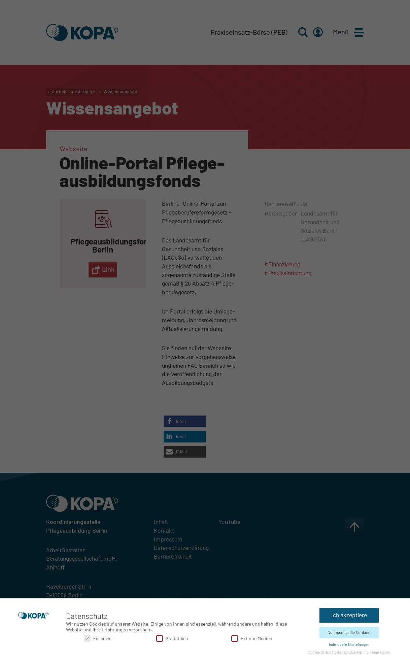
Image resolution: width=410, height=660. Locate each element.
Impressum (381, 652)
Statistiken (172, 638)
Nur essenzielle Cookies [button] (349, 632)
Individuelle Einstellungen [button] (349, 644)
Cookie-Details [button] (320, 652)
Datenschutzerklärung (351, 652)
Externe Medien (251, 638)
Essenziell (98, 638)
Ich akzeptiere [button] (349, 614)
